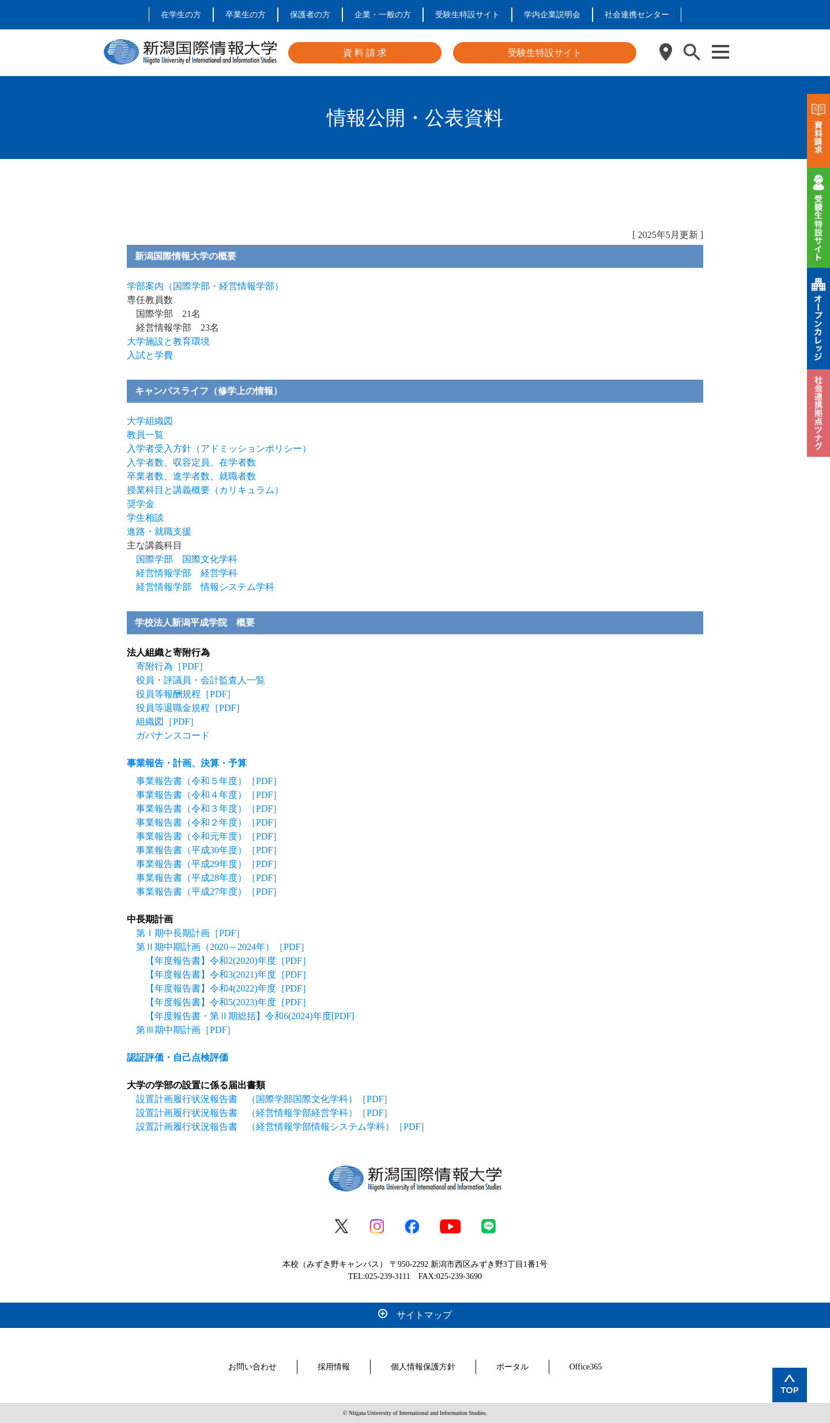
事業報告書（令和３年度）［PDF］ (209, 808)
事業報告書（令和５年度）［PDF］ (209, 781)
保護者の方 (310, 14)
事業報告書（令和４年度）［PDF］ (209, 795)
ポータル (512, 1367)
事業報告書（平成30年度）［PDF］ (209, 850)
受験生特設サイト (467, 14)
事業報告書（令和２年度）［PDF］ (209, 822)
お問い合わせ (252, 1367)
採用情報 (334, 1367)
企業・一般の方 (382, 14)
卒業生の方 (245, 14)
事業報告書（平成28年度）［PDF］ (209, 878)
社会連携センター (637, 14)
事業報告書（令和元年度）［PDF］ (209, 836)
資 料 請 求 (365, 53)
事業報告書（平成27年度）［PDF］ (209, 891)
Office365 (585, 1367)
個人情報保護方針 (423, 1367)
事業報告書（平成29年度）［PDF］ (209, 864)
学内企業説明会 (552, 14)
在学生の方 (181, 14)
